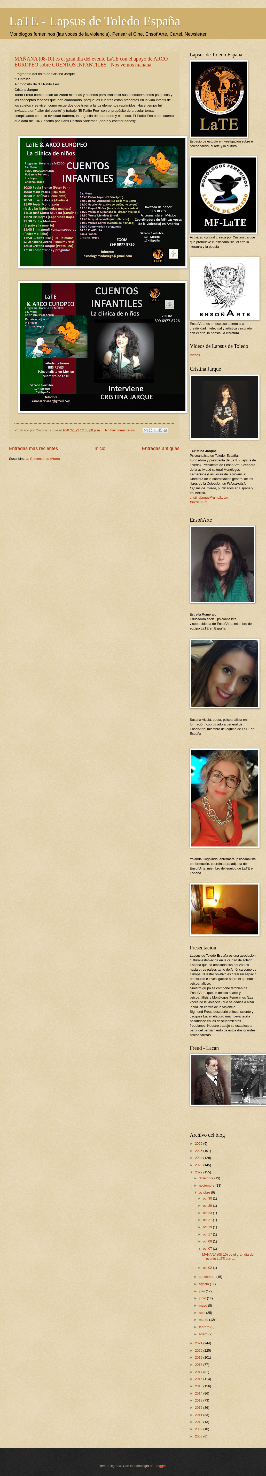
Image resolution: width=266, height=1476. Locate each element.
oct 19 (208, 1227)
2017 (199, 1372)
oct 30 (208, 1198)
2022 (199, 1172)
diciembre (206, 1178)
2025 (199, 1151)
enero (203, 1334)
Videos (195, 355)
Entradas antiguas (160, 448)
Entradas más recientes (33, 448)
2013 (199, 1400)
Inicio (100, 448)
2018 (199, 1365)
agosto (204, 1284)
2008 (199, 1436)
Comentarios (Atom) (45, 459)
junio (203, 1298)
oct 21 (208, 1220)
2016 (199, 1379)
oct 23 (208, 1213)
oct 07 (208, 1248)
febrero (204, 1327)
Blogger (160, 1466)
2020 (199, 1350)
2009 (199, 1429)
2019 (199, 1357)
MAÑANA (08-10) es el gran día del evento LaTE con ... (228, 1256)
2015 (199, 1386)
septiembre (207, 1277)
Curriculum (199, 502)
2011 (199, 1415)
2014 (199, 1393)
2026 (199, 1143)
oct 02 (208, 1268)
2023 (199, 1165)
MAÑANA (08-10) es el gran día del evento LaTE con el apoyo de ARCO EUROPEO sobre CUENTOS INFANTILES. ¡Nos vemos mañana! (91, 62)
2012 (199, 1408)
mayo (203, 1305)
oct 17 (208, 1234)
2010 (199, 1422)
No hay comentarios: (121, 430)
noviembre (207, 1185)
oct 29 (208, 1206)
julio (202, 1291)
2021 (199, 1343)
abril (202, 1313)
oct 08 (208, 1241)
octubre (205, 1192)
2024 (199, 1158)
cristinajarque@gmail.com (209, 497)
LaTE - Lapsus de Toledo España (94, 21)
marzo (204, 1320)
